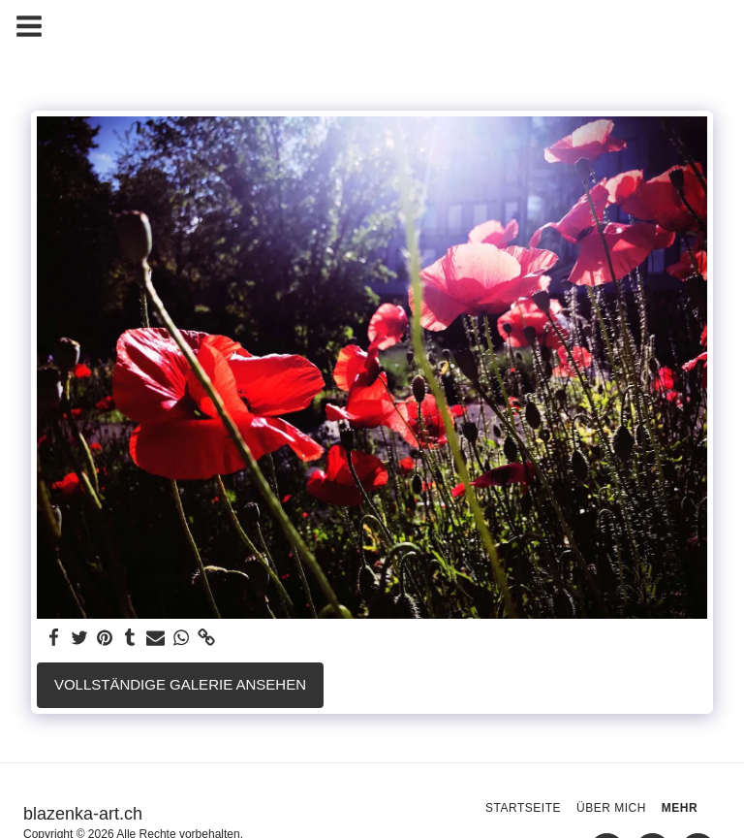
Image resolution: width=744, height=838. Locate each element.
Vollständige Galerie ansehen (180, 684)
